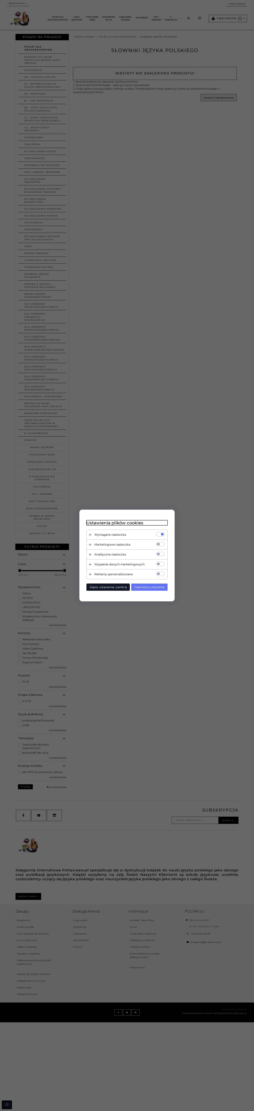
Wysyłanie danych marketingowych (119, 564)
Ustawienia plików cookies (114, 522)
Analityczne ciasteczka (110, 554)
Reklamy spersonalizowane (113, 574)
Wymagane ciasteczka (110, 534)
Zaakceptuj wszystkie (149, 587)
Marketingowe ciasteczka (112, 544)
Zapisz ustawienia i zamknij (108, 587)
